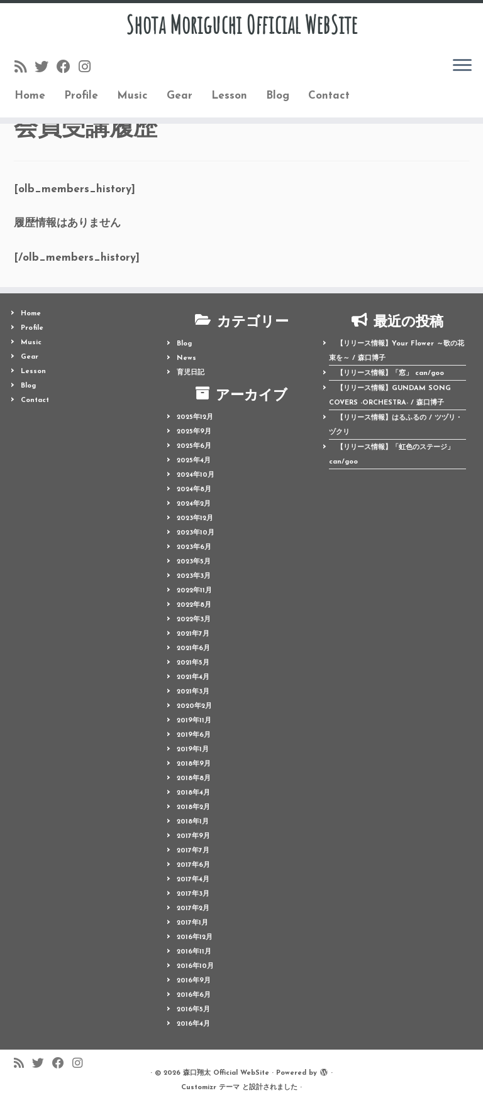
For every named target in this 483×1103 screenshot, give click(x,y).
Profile (81, 96)
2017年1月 (192, 923)
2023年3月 (194, 576)
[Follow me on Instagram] (89, 69)
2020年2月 (194, 706)
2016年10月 (195, 966)
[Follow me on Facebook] (68, 69)
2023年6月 (194, 547)
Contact (329, 96)
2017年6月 (193, 865)
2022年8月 (194, 605)
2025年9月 (194, 431)
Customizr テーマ (210, 1087)
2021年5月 (193, 663)
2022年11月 (194, 590)
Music (132, 96)
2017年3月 (193, 894)
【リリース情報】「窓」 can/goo (390, 373)
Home (29, 96)
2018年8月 (194, 778)
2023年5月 (194, 561)
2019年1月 (193, 749)
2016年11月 (194, 951)
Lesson (229, 96)
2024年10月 (195, 475)
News (186, 358)
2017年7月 (193, 850)
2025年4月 (194, 460)
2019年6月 (194, 735)
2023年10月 (195, 533)
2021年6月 (193, 648)
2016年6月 (194, 995)
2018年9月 (194, 764)
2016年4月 (193, 1024)
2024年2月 (194, 504)
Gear (179, 96)
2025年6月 (194, 446)
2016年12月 (195, 937)
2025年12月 (195, 417)
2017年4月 (193, 879)
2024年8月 (194, 489)
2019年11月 (194, 720)
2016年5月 (193, 1009)
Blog (277, 96)
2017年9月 (193, 836)
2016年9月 (194, 980)
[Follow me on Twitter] (46, 69)
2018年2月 (193, 807)
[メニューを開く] (462, 66)
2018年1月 (193, 821)
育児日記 (190, 372)
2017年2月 (193, 908)
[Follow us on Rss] (24, 69)
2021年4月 (193, 677)
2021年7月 (193, 634)
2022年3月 (194, 619)
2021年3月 (193, 691)
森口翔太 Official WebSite (226, 1073)
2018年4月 (193, 793)
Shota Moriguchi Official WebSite (241, 25)
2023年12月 (195, 518)
